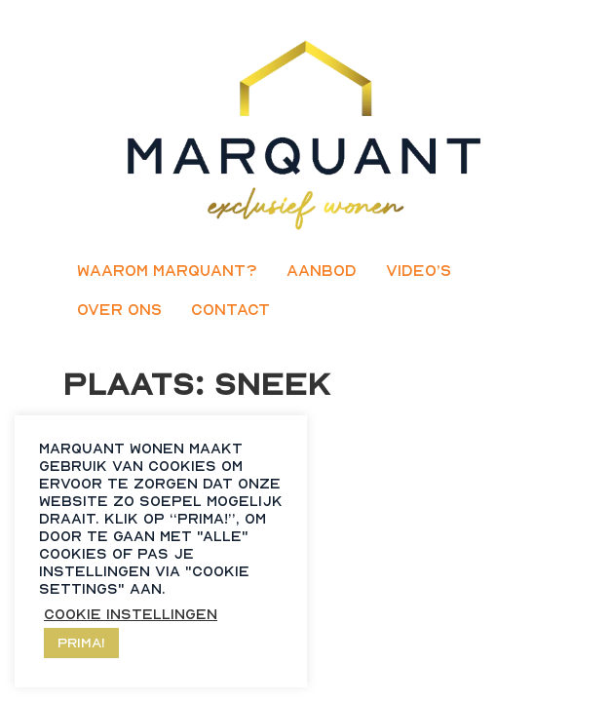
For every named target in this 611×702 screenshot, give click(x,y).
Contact (230, 309)
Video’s (418, 270)
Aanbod (321, 270)
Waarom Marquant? (167, 270)
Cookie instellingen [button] (130, 613)
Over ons (119, 309)
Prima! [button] (81, 642)
